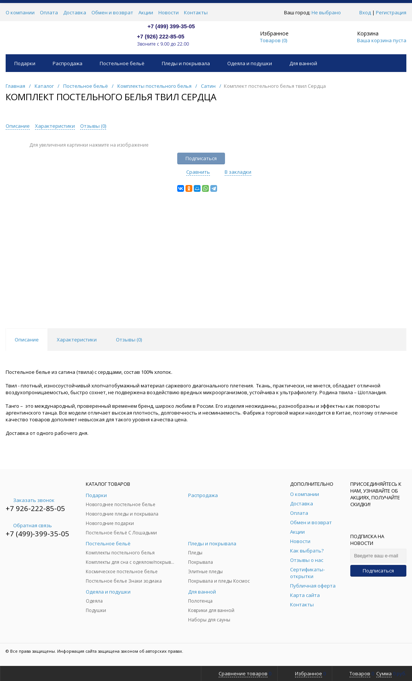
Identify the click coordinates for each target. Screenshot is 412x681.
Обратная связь (29, 525)
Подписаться (378, 570)
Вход (365, 12)
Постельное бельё (122, 63)
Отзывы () (93, 125)
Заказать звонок (30, 500)
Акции (145, 12)
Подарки (24, 63)
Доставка (74, 12)
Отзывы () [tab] (129, 339)
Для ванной (303, 63)
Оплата (49, 12)
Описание (18, 125)
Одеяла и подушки (249, 63)
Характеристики (55, 125)
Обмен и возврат (112, 12)
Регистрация (391, 12)
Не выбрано (328, 12)
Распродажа (67, 63)
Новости (168, 12)
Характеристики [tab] (77, 339)
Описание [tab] (27, 339)
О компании (20, 12)
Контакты (196, 12)
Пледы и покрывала (186, 63)
